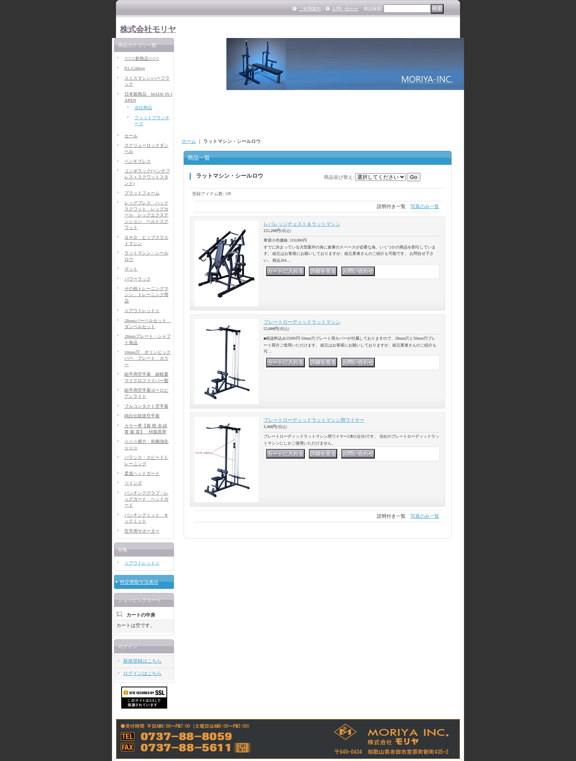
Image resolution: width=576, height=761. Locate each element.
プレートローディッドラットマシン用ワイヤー (314, 420)
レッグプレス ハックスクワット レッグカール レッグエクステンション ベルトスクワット (146, 215)
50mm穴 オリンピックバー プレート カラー (147, 358)
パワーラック (137, 278)
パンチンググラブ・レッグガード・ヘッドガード (146, 499)
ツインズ (133, 483)
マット (131, 268)
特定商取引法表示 (139, 582)
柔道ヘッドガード (142, 473)
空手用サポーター (142, 531)
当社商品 (143, 107)
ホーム (189, 141)
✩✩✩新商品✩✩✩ (141, 58)
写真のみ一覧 (424, 206)
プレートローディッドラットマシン (302, 322)
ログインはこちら (142, 673)
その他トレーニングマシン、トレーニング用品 (146, 294)
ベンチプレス (137, 161)
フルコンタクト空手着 (146, 406)
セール (131, 135)
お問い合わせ (345, 8)
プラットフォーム (142, 192)
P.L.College (134, 68)
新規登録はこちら (142, 661)
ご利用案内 (310, 8)
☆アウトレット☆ (142, 310)
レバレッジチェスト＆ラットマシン (302, 224)
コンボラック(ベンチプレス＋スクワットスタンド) (147, 177)
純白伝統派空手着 (142, 415)
